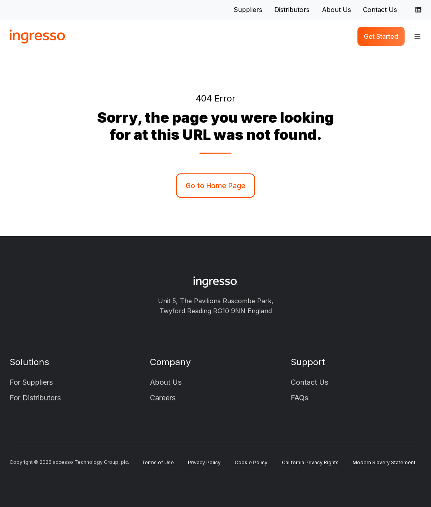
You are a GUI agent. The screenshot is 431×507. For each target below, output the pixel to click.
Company (170, 362)
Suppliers (247, 10)
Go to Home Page (215, 185)
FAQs (299, 398)
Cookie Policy (251, 462)
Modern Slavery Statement (384, 462)
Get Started (381, 36)
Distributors (291, 10)
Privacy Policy (204, 462)
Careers (163, 398)
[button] (417, 36)
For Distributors (35, 398)
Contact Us (380, 10)
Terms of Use (158, 462)
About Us (336, 10)
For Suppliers (31, 382)
